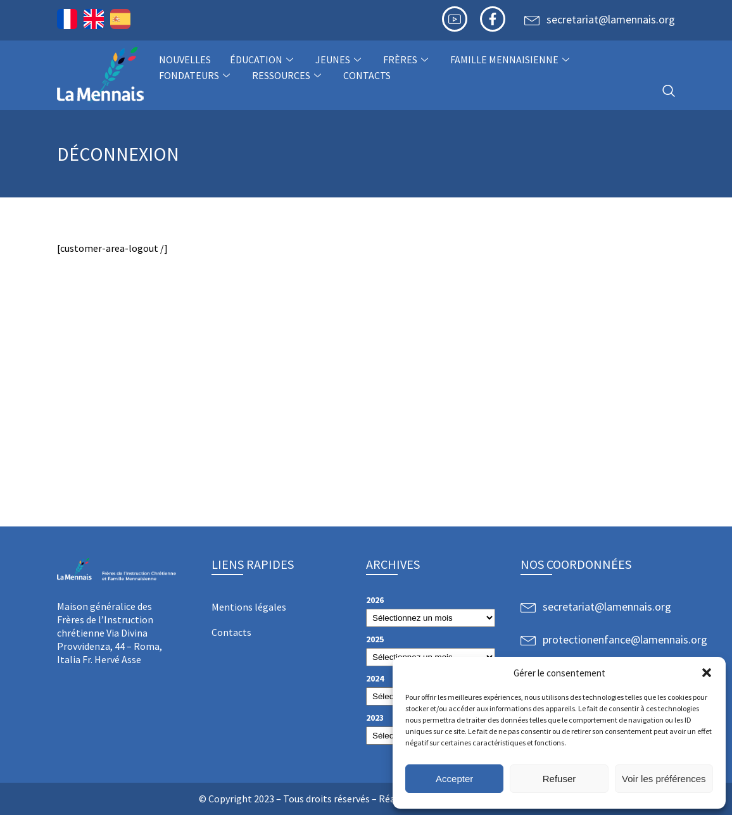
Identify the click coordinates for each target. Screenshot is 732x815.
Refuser (559, 778)
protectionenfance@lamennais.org (625, 639)
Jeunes (339, 59)
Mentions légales (248, 606)
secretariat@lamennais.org (610, 19)
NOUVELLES (185, 59)
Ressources (288, 75)
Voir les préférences (664, 778)
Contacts (367, 75)
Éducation (263, 59)
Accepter (454, 778)
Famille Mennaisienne (511, 59)
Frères (407, 59)
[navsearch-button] (668, 91)
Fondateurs (196, 75)
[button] (706, 672)
